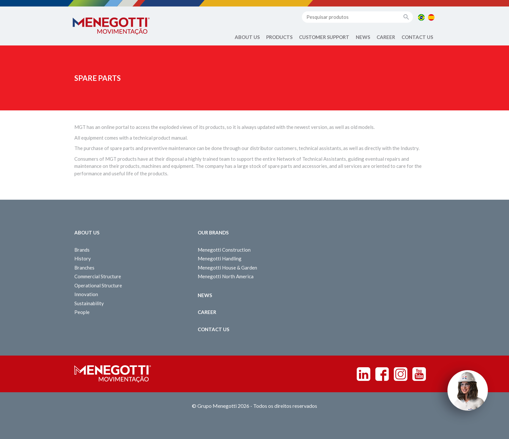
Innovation (86, 294)
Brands (82, 250)
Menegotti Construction (224, 250)
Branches (84, 267)
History (82, 258)
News (363, 37)
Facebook (382, 374)
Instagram (400, 374)
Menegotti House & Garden (227, 267)
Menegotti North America (226, 276)
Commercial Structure (97, 276)
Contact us (417, 37)
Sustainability (89, 303)
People (82, 312)
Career (386, 37)
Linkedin (363, 374)
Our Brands (213, 232)
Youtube (419, 374)
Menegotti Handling (220, 258)
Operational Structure (98, 285)
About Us (247, 37)
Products (279, 37)
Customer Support (324, 37)
